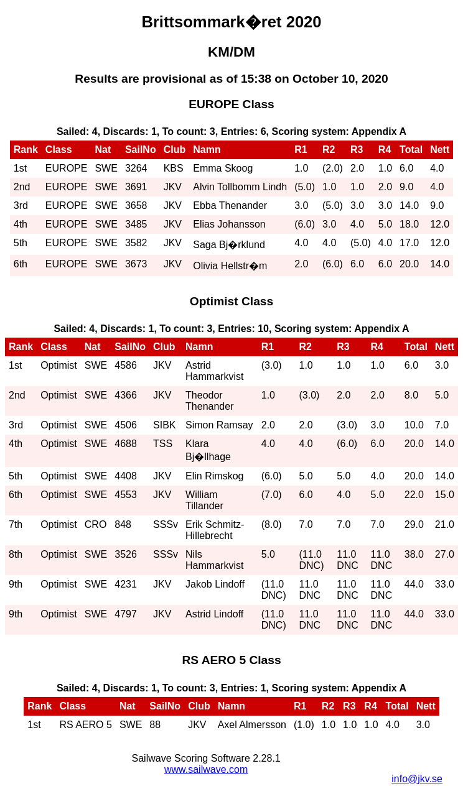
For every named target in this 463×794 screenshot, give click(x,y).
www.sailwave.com (206, 769)
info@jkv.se (416, 778)
